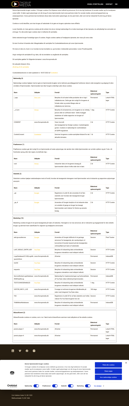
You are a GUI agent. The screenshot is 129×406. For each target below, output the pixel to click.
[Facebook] (27, 350)
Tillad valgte (108, 387)
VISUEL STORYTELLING (95, 4)
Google (36, 193)
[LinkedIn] (13, 350)
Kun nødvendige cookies (108, 393)
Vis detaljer (98, 402)
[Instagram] (34, 350)
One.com (37, 97)
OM (116, 4)
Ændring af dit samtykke (21, 67)
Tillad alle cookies (108, 381)
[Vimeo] (20, 350)
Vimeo (36, 110)
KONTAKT (109, 4)
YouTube (37, 249)
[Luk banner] (126, 379)
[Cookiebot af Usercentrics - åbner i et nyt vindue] (12, 402)
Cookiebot (54, 72)
